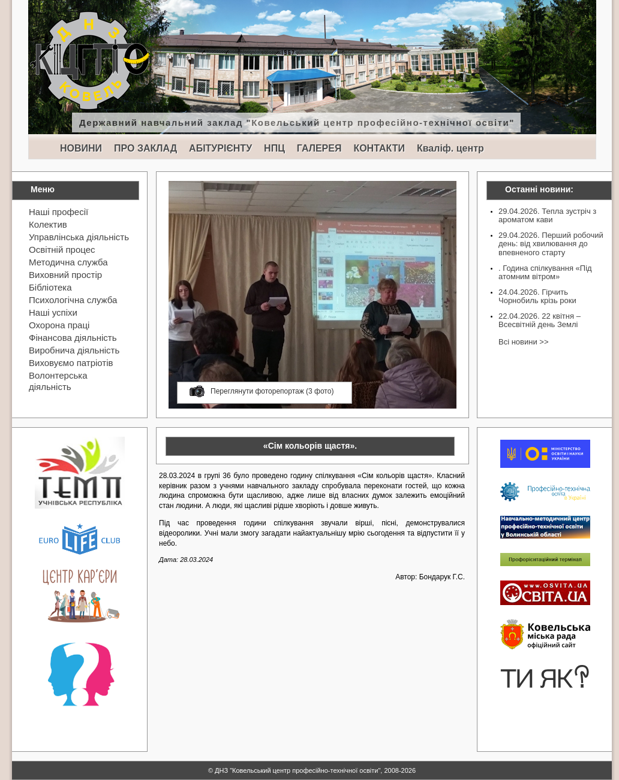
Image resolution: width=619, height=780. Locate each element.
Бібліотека (50, 287)
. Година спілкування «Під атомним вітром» (545, 272)
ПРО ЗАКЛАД (145, 148)
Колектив (48, 224)
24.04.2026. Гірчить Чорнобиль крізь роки (537, 296)
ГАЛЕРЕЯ (319, 148)
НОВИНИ (81, 148)
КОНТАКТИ (379, 148)
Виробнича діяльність (74, 350)
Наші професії (58, 212)
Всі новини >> (523, 341)
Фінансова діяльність (73, 337)
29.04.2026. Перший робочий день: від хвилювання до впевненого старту (550, 244)
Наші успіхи (53, 312)
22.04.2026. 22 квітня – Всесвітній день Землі (539, 320)
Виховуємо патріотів (71, 363)
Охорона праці (59, 325)
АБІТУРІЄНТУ (220, 148)
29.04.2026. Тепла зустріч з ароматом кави (547, 215)
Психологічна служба (73, 300)
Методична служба (68, 262)
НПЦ (274, 148)
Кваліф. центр (450, 148)
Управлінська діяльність (79, 237)
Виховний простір (65, 275)
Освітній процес (62, 249)
